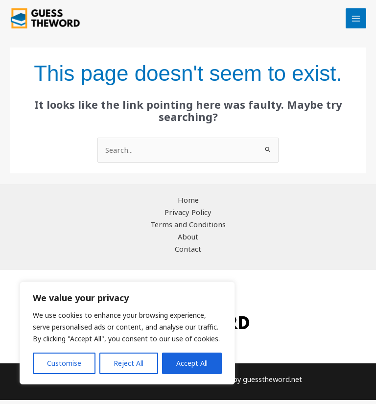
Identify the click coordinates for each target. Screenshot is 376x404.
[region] (127, 333)
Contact (188, 253)
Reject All (128, 363)
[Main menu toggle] (356, 21)
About (188, 241)
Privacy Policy (188, 216)
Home (188, 205)
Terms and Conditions (188, 229)
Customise (64, 363)
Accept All (192, 363)
